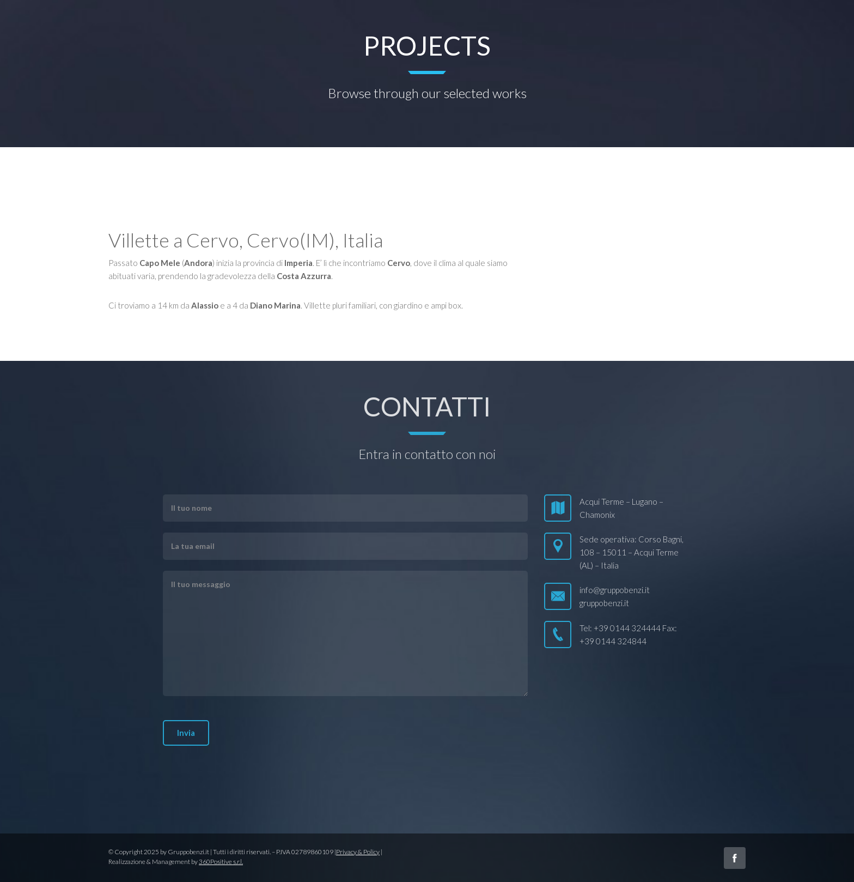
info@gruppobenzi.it (615, 590)
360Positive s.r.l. (221, 861)
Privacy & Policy (358, 852)
